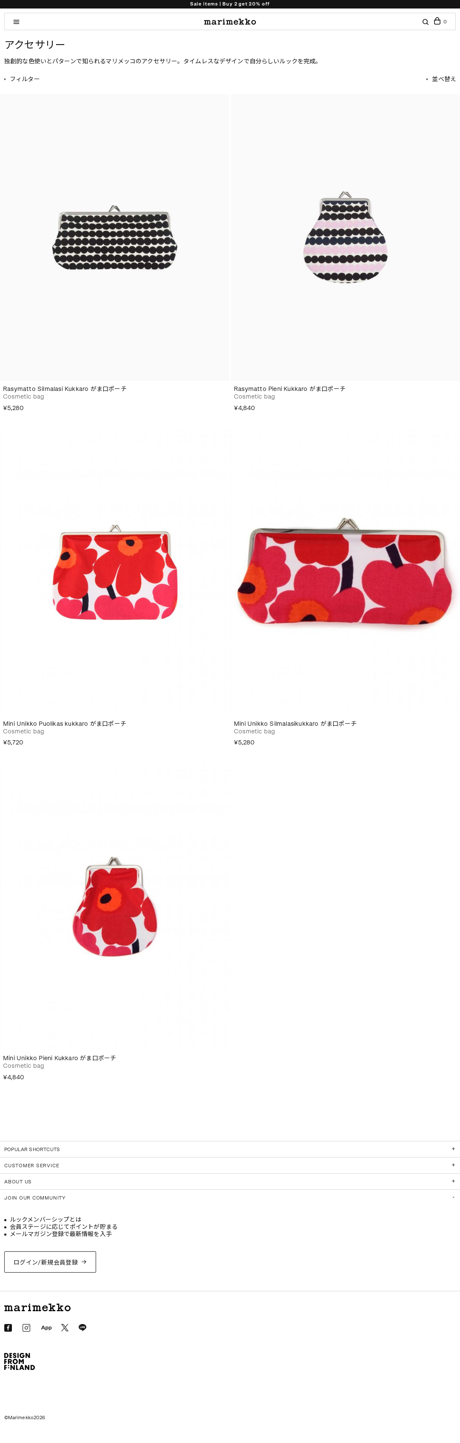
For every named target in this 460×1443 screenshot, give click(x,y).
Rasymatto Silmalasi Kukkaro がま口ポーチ (65, 389)
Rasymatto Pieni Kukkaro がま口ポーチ (290, 389)
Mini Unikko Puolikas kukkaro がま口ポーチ (64, 723)
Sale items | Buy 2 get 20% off (230, 4)
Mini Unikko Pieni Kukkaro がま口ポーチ (59, 1058)
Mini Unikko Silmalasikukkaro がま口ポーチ (295, 723)
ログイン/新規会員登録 (46, 1262)
